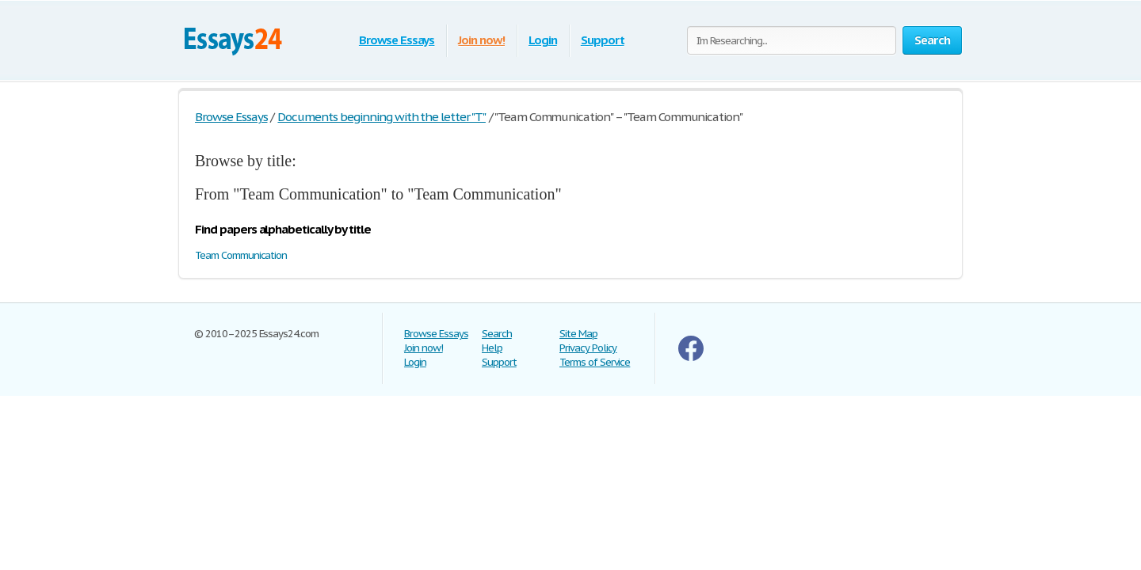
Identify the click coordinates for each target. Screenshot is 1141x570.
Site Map (578, 333)
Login (543, 40)
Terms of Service (594, 362)
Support (602, 40)
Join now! (481, 40)
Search (497, 333)
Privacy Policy (587, 348)
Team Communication (241, 255)
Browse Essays (396, 40)
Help (492, 348)
